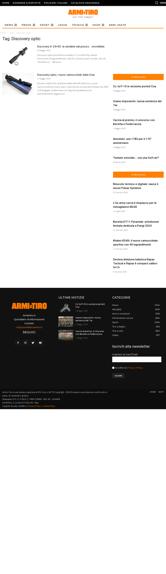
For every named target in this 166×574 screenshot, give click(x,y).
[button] (147, 2)
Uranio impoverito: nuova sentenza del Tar (88, 319)
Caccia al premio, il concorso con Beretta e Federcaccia (89, 332)
